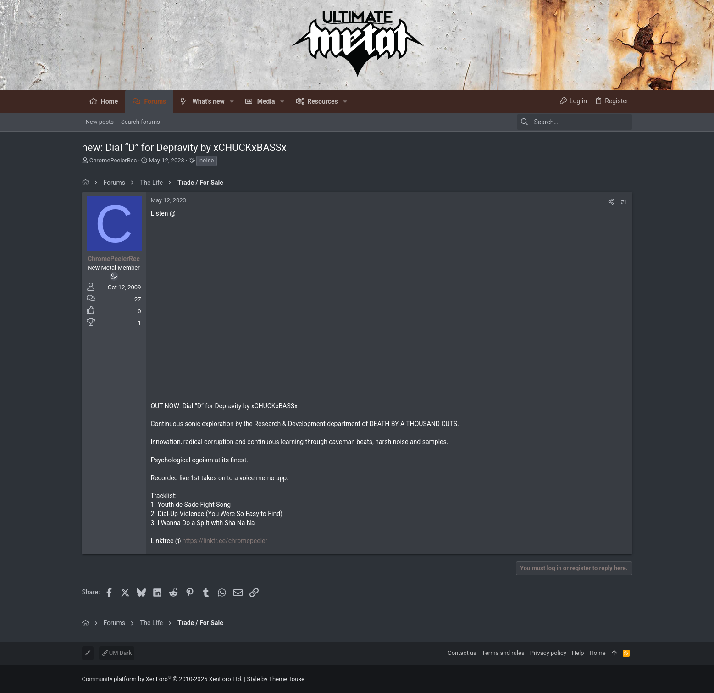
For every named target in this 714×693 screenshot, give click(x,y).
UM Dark (117, 652)
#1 (623, 201)
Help (578, 652)
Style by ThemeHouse (275, 679)
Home (598, 652)
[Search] (574, 122)
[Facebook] (628, 679)
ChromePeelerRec (113, 160)
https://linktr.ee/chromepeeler (225, 540)
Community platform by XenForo (162, 679)
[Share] (611, 201)
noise (206, 160)
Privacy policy (548, 652)
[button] (232, 101)
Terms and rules (503, 652)
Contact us (462, 652)
